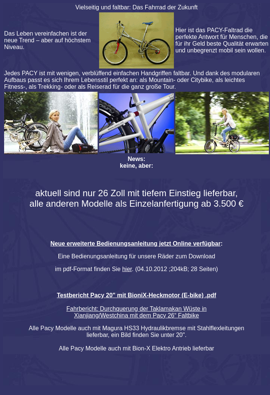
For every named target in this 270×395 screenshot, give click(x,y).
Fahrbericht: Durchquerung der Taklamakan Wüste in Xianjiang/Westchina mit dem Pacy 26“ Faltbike (137, 312)
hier (127, 269)
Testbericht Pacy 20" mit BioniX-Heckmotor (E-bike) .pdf (136, 295)
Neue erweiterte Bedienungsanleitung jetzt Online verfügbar (135, 243)
